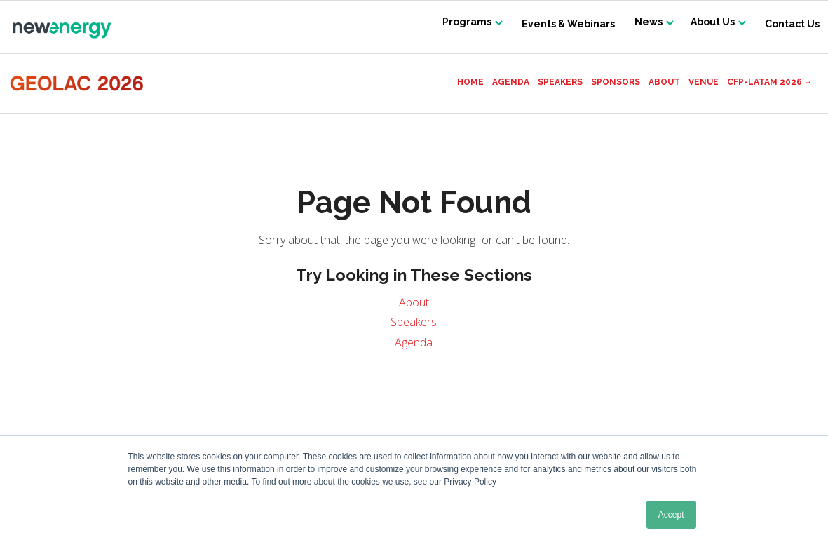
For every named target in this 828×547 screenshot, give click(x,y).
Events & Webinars (560, 23)
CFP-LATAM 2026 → (770, 82)
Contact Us (792, 23)
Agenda (510, 82)
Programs (457, 23)
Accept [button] (671, 515)
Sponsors (615, 82)
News (642, 23)
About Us (710, 23)
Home (470, 82)
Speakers (560, 82)
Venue (703, 82)
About (664, 82)
